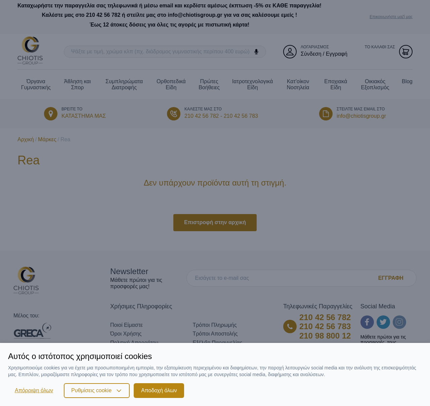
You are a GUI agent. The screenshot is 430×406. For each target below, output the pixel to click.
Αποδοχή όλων (159, 390)
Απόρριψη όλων (34, 390)
